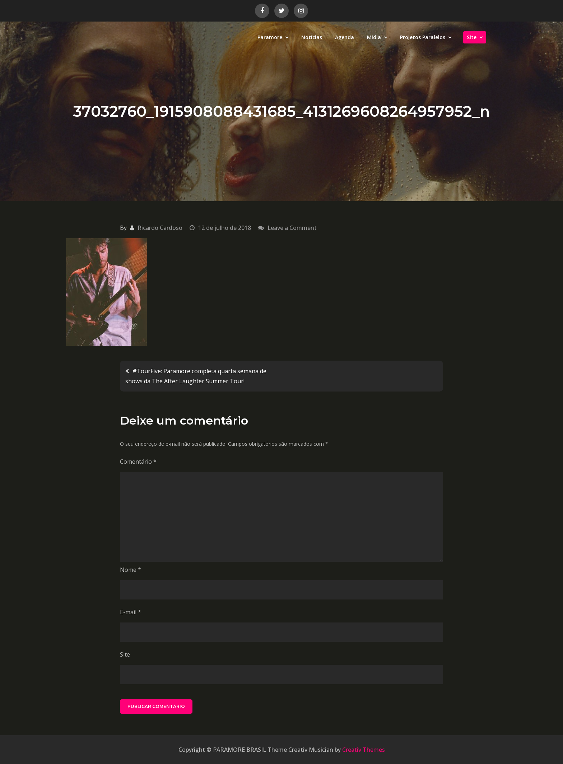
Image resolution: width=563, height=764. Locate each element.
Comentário (138, 462)
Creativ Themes (363, 750)
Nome (130, 570)
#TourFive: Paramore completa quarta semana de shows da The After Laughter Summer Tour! (195, 376)
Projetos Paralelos (422, 37)
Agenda (344, 37)
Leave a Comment (292, 228)
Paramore (269, 37)
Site (471, 37)
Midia (374, 37)
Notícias (311, 37)
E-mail (130, 612)
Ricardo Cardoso (160, 228)
